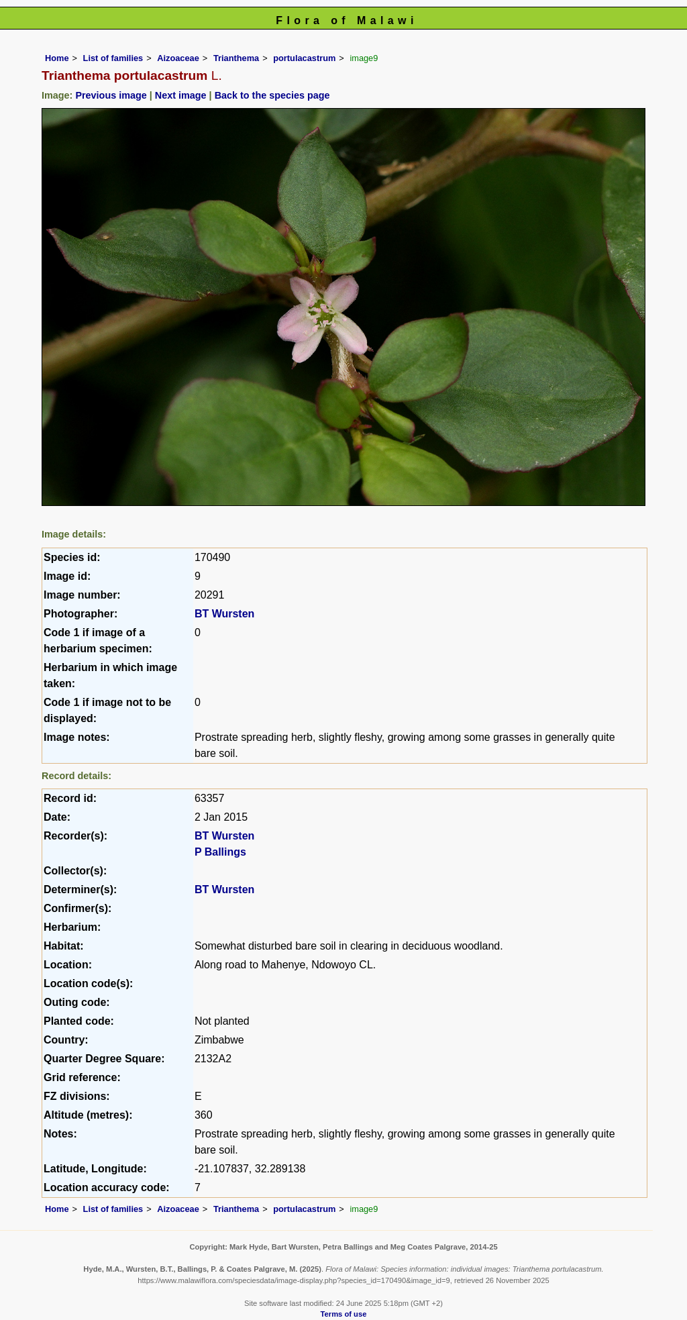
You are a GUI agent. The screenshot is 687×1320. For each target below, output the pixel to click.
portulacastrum (304, 58)
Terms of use (344, 1314)
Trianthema (236, 58)
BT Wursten (224, 613)
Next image (181, 95)
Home (57, 58)
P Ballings (220, 852)
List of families (113, 58)
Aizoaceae (178, 58)
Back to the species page (272, 95)
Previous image (110, 95)
